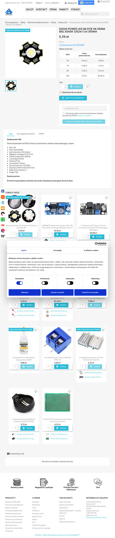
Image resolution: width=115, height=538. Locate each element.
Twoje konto (66, 498)
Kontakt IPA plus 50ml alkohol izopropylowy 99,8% (24, 359)
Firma (53, 9)
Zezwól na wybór (57, 292)
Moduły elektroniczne (13, 522)
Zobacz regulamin (84, 116)
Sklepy (34, 519)
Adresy (62, 516)
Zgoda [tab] (23, 250)
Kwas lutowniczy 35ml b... (59, 311)
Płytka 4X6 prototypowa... (60, 439)
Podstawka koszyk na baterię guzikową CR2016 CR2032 (23, 420)
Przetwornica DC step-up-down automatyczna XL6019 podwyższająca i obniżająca (93, 227)
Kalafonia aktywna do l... (59, 315)
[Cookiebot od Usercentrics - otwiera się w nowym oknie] (96, 244)
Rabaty (64, 9)
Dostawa (35, 502)
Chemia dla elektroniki (13, 511)
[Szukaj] (95, 14)
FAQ (33, 522)
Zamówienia (63, 508)
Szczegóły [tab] (57, 250)
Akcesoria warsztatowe (14, 505)
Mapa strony (37, 516)
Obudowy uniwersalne (13, 528)
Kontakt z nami (37, 513)
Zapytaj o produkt (73, 98)
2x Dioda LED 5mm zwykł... (26, 311)
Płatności (36, 511)
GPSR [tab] (41, 134)
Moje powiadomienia (67, 522)
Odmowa (24, 292)
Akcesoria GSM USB (12, 502)
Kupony (62, 519)
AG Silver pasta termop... (93, 377)
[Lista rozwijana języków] (39, 3)
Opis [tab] (11, 134)
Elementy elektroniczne (14, 516)
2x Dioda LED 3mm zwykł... (26, 315)
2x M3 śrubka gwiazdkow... (93, 373)
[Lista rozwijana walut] (56, 3)
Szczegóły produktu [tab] (26, 134)
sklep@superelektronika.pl (96, 517)
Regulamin (36, 505)
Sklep (29, 9)
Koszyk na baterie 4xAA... (26, 434)
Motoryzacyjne (11, 525)
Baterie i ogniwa (11, 508)
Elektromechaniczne (13, 513)
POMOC (75, 9)
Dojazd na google (39, 525)
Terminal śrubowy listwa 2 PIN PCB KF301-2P (57, 359)
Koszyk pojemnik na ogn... (26, 439)
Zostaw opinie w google (41, 528)
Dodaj (75, 86)
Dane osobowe (65, 502)
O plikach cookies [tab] (91, 250)
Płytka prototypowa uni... (59, 434)
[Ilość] (62, 86)
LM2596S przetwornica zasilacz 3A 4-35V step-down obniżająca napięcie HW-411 (57, 226)
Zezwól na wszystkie (90, 292)
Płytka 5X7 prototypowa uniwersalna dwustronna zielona (57, 420)
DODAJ (25, 234)
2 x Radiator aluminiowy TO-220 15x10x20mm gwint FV (91, 359)
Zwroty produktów (66, 505)
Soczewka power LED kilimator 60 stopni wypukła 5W (21, 226)
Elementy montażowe (13, 519)
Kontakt (41, 9)
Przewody (9, 531)
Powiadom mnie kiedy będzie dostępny (84, 121)
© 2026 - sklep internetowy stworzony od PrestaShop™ (57, 535)
